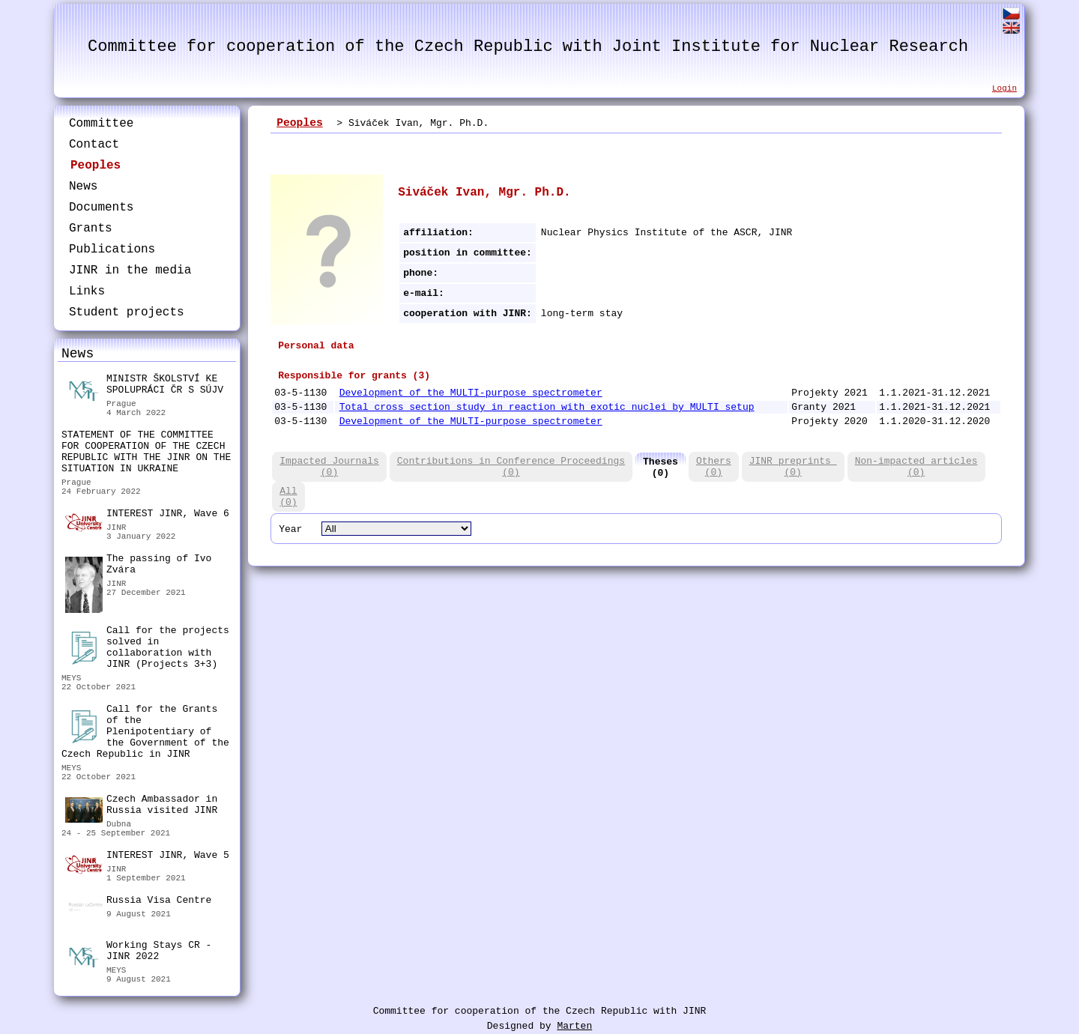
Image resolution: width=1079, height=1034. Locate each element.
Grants (90, 228)
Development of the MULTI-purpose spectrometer (470, 393)
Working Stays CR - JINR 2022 (138, 953)
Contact (94, 144)
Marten (574, 1026)
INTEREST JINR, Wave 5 (147, 857)
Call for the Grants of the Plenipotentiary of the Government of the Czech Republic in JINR (145, 732)
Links (87, 291)
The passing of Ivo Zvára (138, 566)
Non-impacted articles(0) (916, 467)
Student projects (126, 312)
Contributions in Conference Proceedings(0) (511, 467)
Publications (112, 249)
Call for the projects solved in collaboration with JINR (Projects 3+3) (147, 647)
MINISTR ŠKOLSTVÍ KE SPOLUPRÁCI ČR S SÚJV (144, 386)
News (83, 186)
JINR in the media (130, 270)
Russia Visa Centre (138, 902)
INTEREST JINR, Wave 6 (147, 515)
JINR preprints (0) (793, 467)
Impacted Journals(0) (329, 467)
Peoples (95, 165)
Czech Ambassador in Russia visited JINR (141, 806)
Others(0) (713, 467)
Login (1004, 88)
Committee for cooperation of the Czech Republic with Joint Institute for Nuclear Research (528, 46)
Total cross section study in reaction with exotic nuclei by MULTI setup (547, 407)
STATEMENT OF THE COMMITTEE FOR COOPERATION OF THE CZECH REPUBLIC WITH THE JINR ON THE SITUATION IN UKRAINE (146, 451)
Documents (101, 207)
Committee (101, 123)
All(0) (288, 497)
